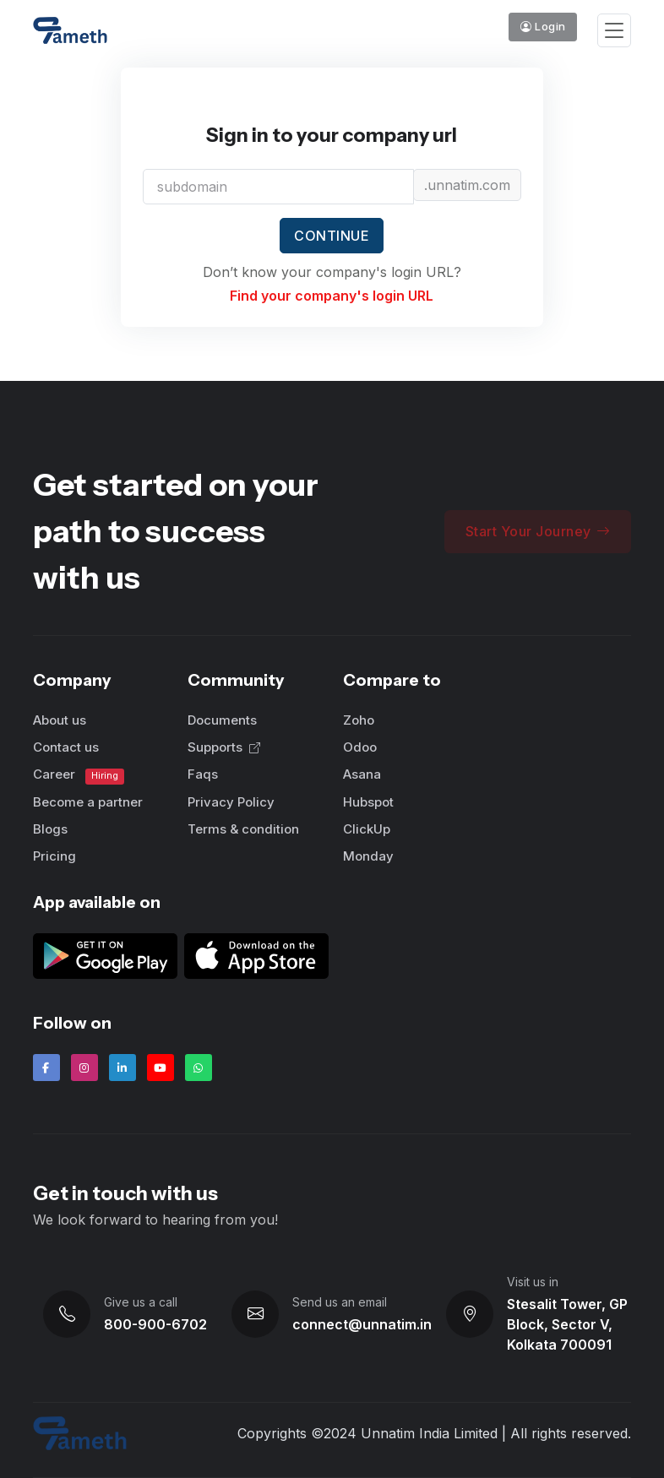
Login (543, 26)
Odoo (360, 747)
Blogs (50, 829)
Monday (368, 856)
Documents (222, 720)
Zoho (358, 720)
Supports (224, 747)
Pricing (54, 856)
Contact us (66, 747)
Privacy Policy (231, 802)
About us (59, 720)
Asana (362, 774)
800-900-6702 (155, 1324)
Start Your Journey (538, 531)
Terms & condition (243, 829)
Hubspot (368, 802)
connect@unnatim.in (362, 1324)
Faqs (203, 774)
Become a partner (88, 802)
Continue (331, 235)
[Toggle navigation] (614, 31)
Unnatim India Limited (429, 1433)
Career (79, 775)
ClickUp (366, 829)
